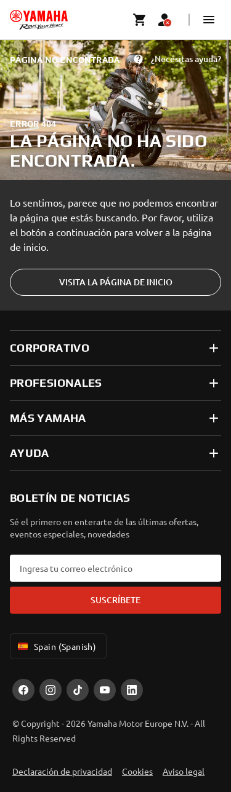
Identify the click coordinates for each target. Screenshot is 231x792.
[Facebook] (23, 690)
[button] (209, 19)
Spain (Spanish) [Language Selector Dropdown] (55, 646)
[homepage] (39, 20)
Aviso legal (184, 771)
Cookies (137, 771)
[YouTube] (105, 690)
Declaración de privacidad (62, 771)
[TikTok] (78, 690)
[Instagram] (50, 690)
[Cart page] (139, 19)
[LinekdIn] (132, 690)
